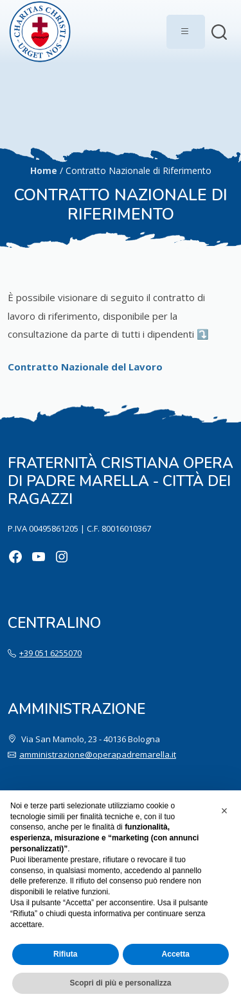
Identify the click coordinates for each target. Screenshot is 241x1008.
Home (43, 170)
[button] (224, 811)
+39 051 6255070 (50, 653)
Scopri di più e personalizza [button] (120, 982)
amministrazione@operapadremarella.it (97, 754)
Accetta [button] (176, 954)
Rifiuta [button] (65, 954)
